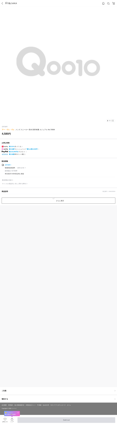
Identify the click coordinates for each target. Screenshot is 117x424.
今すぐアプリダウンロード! (58, 405)
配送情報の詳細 (7, 180)
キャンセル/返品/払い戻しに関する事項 (14, 183)
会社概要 (4, 405)
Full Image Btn (113, 120)
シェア (12, 421)
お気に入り (5, 421)
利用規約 (10, 405)
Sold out (66, 421)
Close (18, 412)
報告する (58, 399)
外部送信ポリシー (31, 405)
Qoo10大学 (46, 405)
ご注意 (58, 391)
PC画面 (39, 405)
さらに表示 (60, 201)
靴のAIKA (12, 3)
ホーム (69, 405)
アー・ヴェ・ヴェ (8, 129)
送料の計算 (20, 168)
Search (108, 3)
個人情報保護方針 (19, 405)
